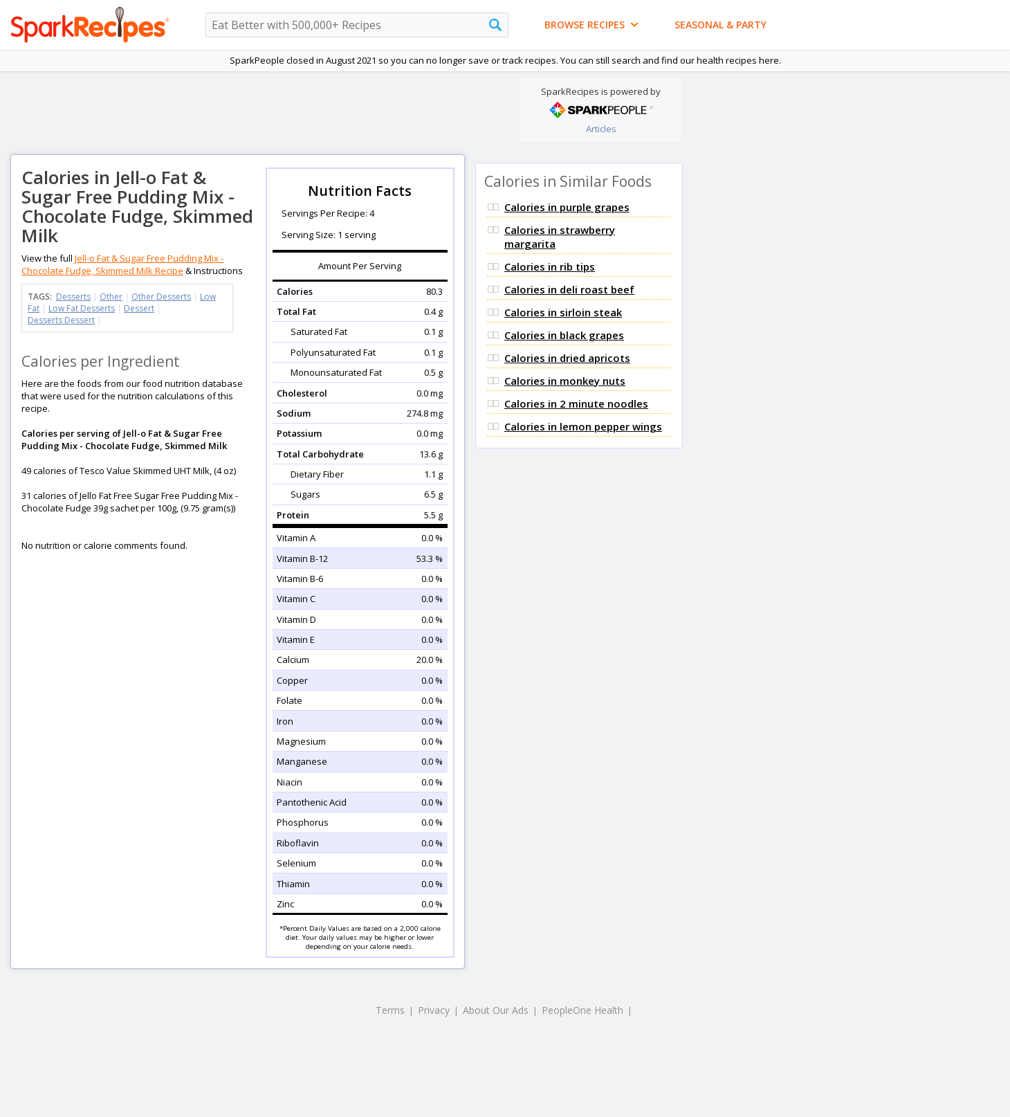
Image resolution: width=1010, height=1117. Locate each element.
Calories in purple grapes (567, 207)
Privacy (434, 1010)
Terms (390, 1010)
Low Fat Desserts (81, 308)
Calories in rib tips (549, 266)
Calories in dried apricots (567, 358)
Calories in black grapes (564, 335)
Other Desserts (161, 296)
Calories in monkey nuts (564, 381)
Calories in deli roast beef (569, 289)
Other (111, 296)
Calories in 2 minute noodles (576, 403)
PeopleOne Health (582, 1010)
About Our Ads (496, 1010)
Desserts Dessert (61, 320)
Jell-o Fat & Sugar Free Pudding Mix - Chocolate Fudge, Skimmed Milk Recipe (122, 264)
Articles (601, 128)
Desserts (73, 296)
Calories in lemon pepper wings (583, 426)
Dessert (139, 308)
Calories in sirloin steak (563, 312)
